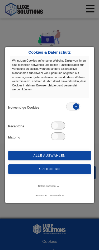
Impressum (41, 195)
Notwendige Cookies (23, 107)
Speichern (49, 169)
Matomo (14, 137)
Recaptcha (16, 126)
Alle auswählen (49, 156)
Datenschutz (57, 195)
